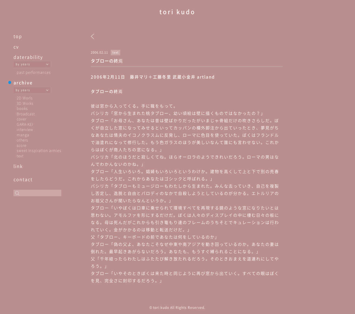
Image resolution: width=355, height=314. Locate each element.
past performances (34, 72)
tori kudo (177, 11)
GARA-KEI (25, 124)
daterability (28, 57)
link (18, 166)
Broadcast (26, 113)
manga (23, 134)
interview (25, 129)
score (21, 145)
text (20, 155)
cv (16, 46)
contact (23, 179)
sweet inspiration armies (39, 150)
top (18, 36)
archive (23, 82)
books (22, 108)
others (22, 139)
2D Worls (25, 97)
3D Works (25, 103)
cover (21, 118)
